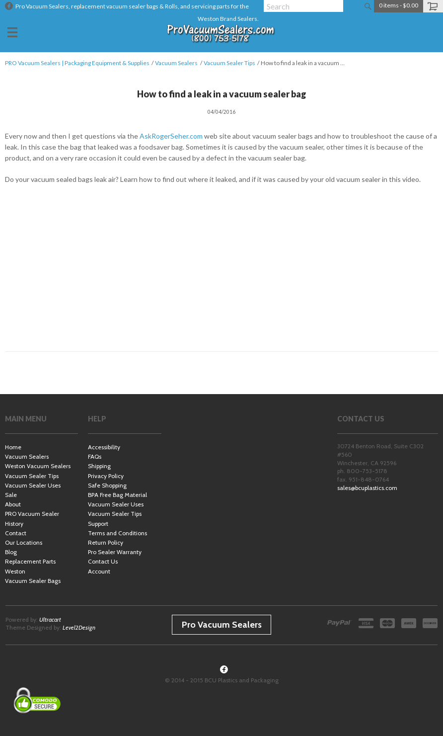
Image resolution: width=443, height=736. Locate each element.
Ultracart (50, 619)
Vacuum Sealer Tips (229, 63)
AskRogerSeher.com (171, 136)
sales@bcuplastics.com (367, 487)
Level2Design (79, 627)
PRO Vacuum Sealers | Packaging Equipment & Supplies (77, 63)
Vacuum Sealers (176, 63)
